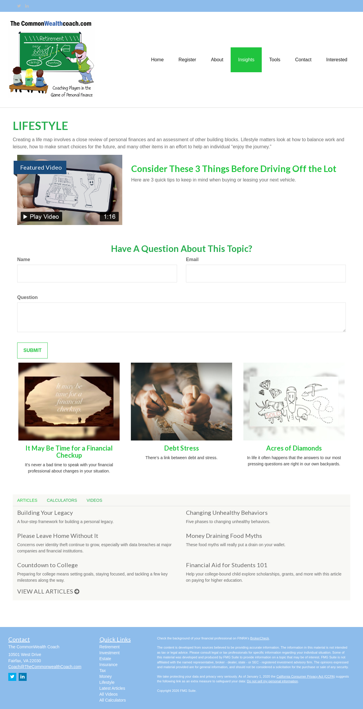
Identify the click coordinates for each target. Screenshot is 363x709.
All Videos (108, 694)
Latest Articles (112, 688)
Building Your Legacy (45, 512)
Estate (105, 658)
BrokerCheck (259, 638)
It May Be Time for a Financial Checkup (69, 451)
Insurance (108, 664)
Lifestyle (107, 682)
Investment (109, 652)
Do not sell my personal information (272, 681)
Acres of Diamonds (294, 448)
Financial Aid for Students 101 (226, 564)
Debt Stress (181, 448)
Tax (102, 670)
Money (105, 676)
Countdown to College (47, 564)
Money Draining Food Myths (224, 535)
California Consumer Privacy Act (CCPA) (306, 676)
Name (23, 259)
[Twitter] (19, 6)
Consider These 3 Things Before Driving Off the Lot (233, 168)
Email (192, 259)
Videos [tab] (94, 500)
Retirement (109, 646)
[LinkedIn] (27, 6)
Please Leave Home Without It (57, 535)
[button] (187, 59)
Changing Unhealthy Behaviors (227, 512)
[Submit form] (32, 351)
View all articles (48, 591)
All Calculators (112, 700)
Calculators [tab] (62, 500)
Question (27, 297)
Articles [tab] (27, 500)
